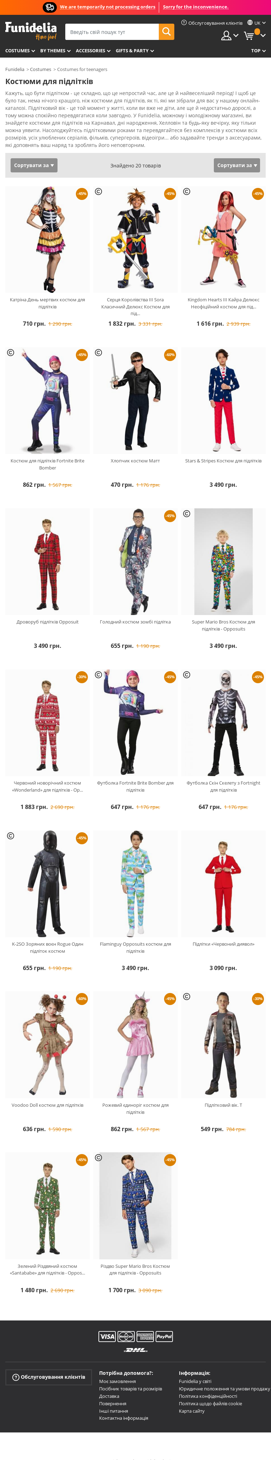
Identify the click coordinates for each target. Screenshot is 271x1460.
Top (255, 50)
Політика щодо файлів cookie (210, 1391)
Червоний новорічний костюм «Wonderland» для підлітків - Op (47, 774)
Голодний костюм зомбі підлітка (135, 609)
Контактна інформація (123, 1405)
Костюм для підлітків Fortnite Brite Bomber (47, 452)
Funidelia (14, 69)
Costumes (17, 50)
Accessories (90, 50)
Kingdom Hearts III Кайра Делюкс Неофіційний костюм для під (223, 290)
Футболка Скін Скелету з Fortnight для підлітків (223, 774)
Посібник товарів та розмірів (130, 1376)
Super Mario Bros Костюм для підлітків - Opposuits (223, 613)
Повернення (112, 1391)
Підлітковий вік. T (223, 1092)
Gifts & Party (132, 50)
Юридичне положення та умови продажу (224, 1376)
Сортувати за (31, 152)
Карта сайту (192, 1398)
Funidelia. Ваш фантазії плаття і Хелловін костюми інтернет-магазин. (30, 31)
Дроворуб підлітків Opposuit (48, 609)
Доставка (109, 1384)
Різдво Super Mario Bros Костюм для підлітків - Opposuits (135, 1257)
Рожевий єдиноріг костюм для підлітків (135, 1096)
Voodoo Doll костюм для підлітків (47, 1092)
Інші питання (113, 1398)
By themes (52, 50)
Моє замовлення (117, 1369)
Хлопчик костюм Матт (135, 448)
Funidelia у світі (195, 1369)
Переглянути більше (37, 132)
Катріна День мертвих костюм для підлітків (47, 290)
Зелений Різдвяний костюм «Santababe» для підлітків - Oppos (47, 1257)
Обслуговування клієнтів (48, 1365)
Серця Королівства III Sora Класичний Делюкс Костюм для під (135, 294)
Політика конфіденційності (208, 1384)
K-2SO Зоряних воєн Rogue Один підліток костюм (47, 935)
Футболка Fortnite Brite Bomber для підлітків (135, 774)
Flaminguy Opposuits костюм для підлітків (135, 935)
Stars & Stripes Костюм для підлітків (223, 448)
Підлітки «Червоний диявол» (223, 931)
